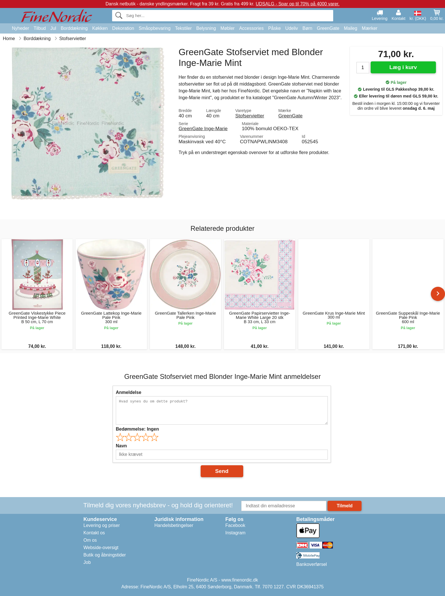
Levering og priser (101, 525)
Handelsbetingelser (173, 525)
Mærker (369, 28)
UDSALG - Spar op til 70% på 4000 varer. (297, 3)
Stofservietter (249, 116)
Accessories (251, 28)
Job (87, 562)
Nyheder (20, 28)
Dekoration (123, 28)
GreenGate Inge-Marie (203, 128)
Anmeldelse (128, 392)
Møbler (228, 28)
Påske (274, 28)
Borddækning (74, 28)
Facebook (235, 525)
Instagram (235, 532)
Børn (307, 28)
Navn (121, 445)
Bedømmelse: (137, 429)
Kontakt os (94, 532)
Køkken (100, 28)
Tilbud (39, 28)
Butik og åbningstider (104, 555)
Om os (90, 540)
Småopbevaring (155, 28)
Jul (53, 28)
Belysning (206, 28)
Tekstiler (183, 28)
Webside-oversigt (100, 547)
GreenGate (328, 28)
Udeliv (291, 28)
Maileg (350, 28)
